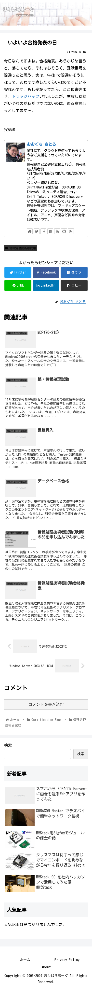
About (46, 967)
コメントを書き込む (46, 704)
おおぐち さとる (41, 144)
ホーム (25, 959)
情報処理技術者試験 (20, 248)
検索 (8, 745)
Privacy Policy (66, 959)
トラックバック (25, 96)
